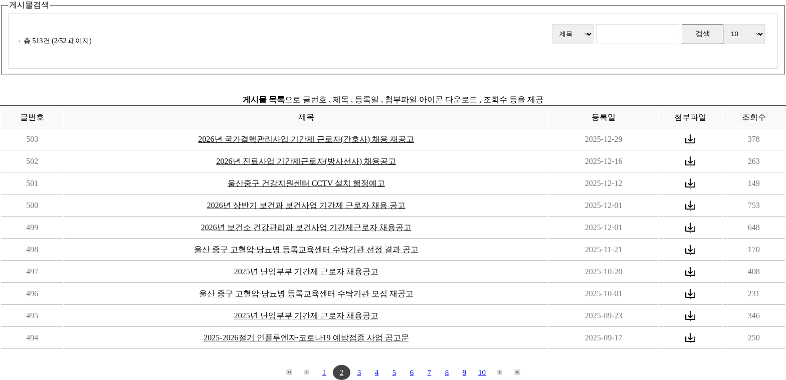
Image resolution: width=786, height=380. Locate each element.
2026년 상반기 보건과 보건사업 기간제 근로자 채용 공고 (306, 205)
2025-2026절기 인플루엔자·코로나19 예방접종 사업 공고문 (306, 337)
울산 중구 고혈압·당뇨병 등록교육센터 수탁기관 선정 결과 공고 (306, 249)
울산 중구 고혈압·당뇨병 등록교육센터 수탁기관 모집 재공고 (306, 293)
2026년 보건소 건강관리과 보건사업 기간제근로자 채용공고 (306, 227)
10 (482, 372)
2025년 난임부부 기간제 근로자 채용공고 (306, 271)
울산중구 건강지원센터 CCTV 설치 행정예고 (306, 183)
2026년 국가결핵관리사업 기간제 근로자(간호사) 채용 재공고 (307, 139)
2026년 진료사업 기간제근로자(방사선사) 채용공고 (307, 161)
